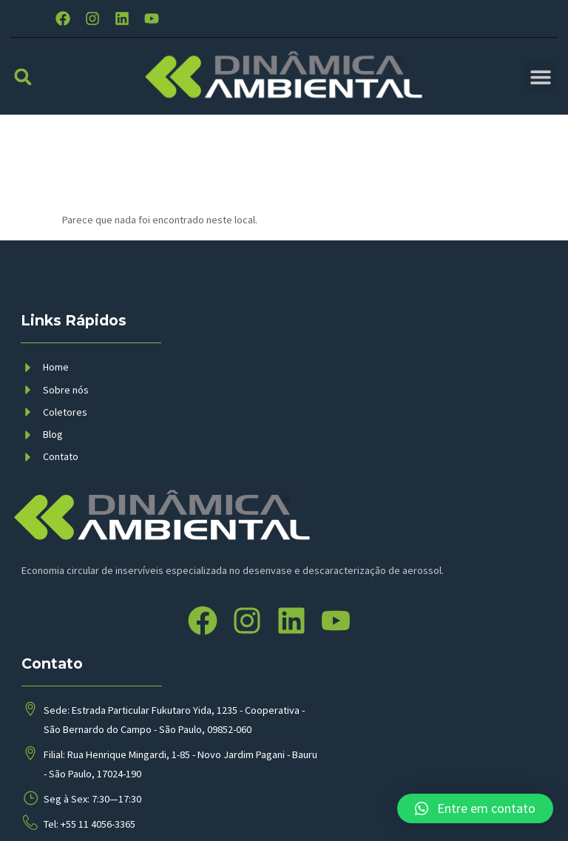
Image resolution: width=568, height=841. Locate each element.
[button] (22, 90)
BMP (205, 814)
